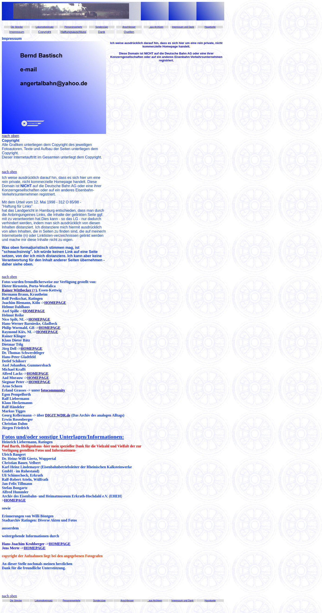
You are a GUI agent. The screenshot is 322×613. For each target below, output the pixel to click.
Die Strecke (17, 27)
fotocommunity (53, 390)
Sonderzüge (101, 27)
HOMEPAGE (55, 303)
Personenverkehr (73, 27)
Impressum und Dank (183, 27)
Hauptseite (210, 27)
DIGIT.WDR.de (57, 415)
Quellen (129, 32)
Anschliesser (129, 27)
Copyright (44, 32)
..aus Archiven (156, 27)
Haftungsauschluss (73, 32)
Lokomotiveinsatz (45, 27)
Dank (101, 32)
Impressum (16, 32)
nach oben (9, 172)
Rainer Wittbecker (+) (19, 290)
